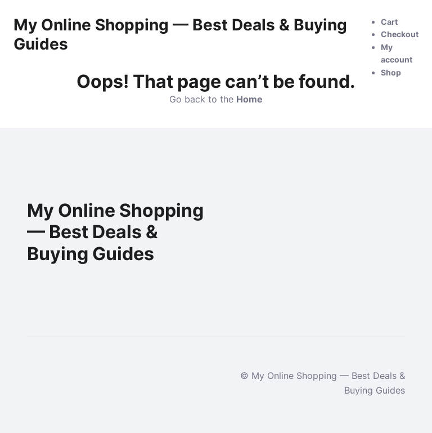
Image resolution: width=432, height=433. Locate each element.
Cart (389, 21)
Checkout (399, 34)
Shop (391, 72)
